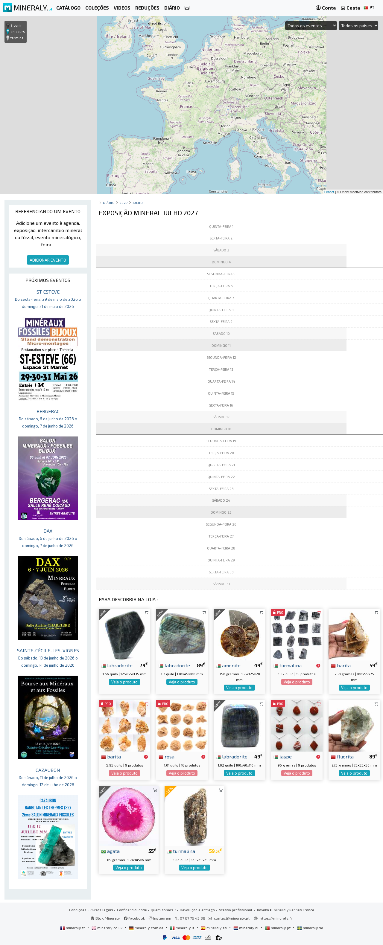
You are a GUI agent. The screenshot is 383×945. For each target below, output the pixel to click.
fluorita (342, 756)
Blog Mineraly (105, 918)
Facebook (134, 918)
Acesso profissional (236, 910)
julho (138, 202)
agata (110, 851)
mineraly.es (214, 928)
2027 (123, 202)
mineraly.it (182, 928)
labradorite (117, 665)
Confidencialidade (132, 910)
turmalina (287, 665)
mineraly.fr (73, 928)
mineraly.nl (246, 928)
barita (341, 665)
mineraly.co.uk (107, 928)
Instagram (160, 918)
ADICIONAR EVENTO (48, 259)
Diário (109, 202)
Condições (77, 910)
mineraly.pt (278, 928)
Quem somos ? (163, 910)
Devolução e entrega (197, 910)
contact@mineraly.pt (232, 918)
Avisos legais (101, 910)
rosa (166, 756)
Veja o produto (124, 682)
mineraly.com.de (146, 928)
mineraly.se (310, 928)
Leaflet (329, 192)
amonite (228, 665)
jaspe (282, 756)
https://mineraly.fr (276, 918)
